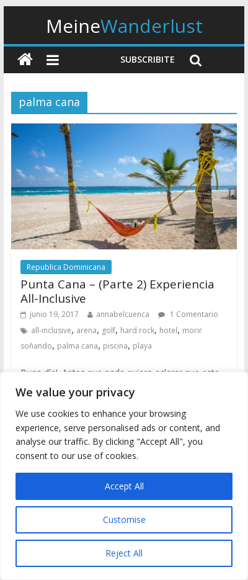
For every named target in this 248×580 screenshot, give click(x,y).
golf (108, 330)
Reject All (124, 553)
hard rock (137, 330)
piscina (115, 346)
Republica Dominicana (66, 267)
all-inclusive (51, 330)
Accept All (124, 486)
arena (86, 330)
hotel (168, 330)
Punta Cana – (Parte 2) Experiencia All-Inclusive (117, 291)
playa (142, 346)
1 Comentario (188, 314)
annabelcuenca (122, 314)
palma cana (77, 346)
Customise (124, 519)
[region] (124, 476)
